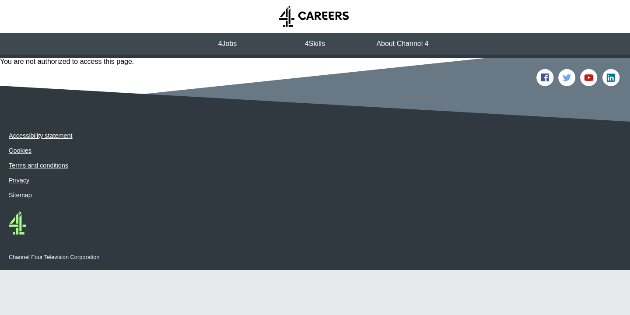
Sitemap (20, 173)
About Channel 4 (402, 43)
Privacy (19, 158)
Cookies (20, 129)
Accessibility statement (41, 114)
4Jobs (227, 43)
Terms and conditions (38, 143)
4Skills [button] (315, 43)
